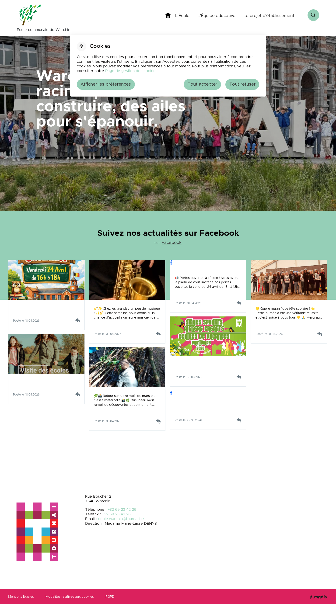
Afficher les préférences (105, 84)
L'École (182, 16)
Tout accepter (202, 84)
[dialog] (168, 66)
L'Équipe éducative (216, 16)
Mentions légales (21, 596)
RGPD (110, 596)
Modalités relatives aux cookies (70, 596)
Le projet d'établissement (269, 16)
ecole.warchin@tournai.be (121, 519)
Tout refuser (242, 84)
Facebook (172, 243)
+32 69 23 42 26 (122, 509)
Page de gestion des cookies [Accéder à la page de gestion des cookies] (131, 71)
